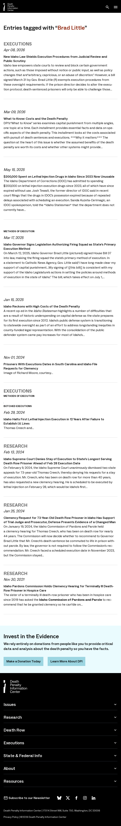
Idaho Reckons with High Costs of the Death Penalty (42, 306)
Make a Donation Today (23, 661)
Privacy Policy (11, 817)
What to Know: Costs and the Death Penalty (36, 119)
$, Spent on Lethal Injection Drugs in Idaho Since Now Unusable (59, 177)
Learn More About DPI (66, 661)
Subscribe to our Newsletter (29, 798)
